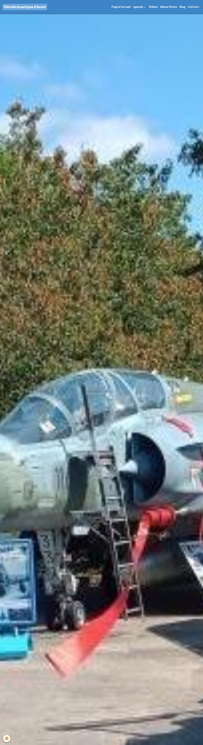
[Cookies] (6, 738)
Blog (182, 6)
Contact (193, 6)
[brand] (25, 7)
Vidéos (153, 6)
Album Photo (168, 6)
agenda (138, 6)
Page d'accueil (121, 6)
